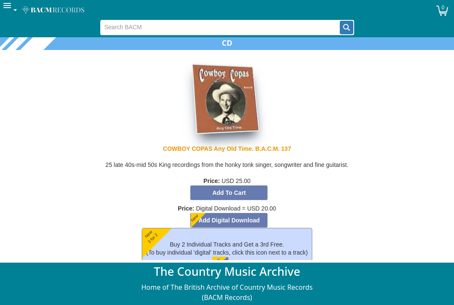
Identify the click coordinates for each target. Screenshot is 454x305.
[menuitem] (10, 10)
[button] (346, 27)
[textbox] (220, 27)
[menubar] (227, 10)
